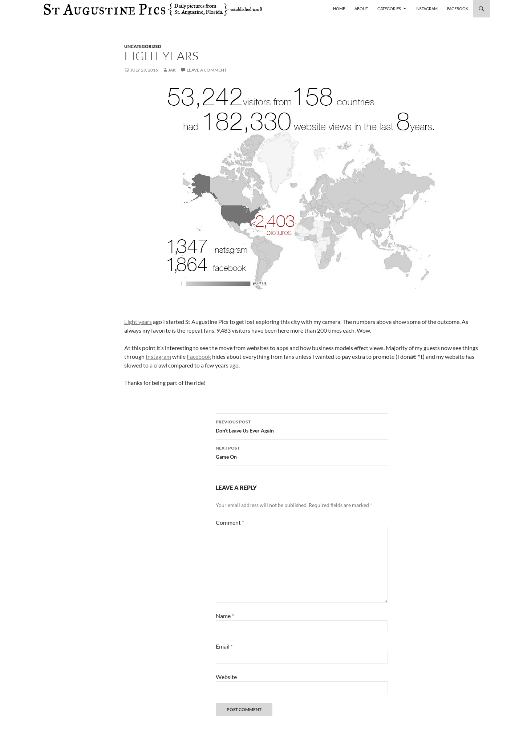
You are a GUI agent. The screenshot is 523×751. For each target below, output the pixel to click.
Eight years (138, 321)
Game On (302, 452)
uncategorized (142, 46)
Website (226, 676)
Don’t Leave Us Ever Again (302, 426)
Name (225, 615)
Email (224, 646)
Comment (230, 522)
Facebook (457, 8)
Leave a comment (207, 70)
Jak (172, 70)
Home (339, 8)
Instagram (426, 8)
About (361, 8)
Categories (389, 8)
